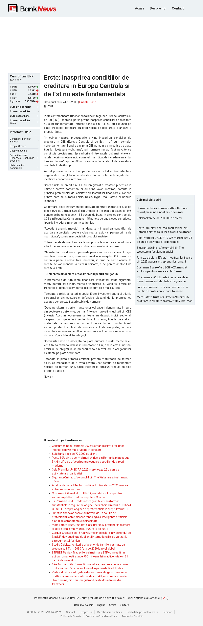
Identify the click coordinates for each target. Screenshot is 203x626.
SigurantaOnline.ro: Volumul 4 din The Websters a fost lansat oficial (160, 249)
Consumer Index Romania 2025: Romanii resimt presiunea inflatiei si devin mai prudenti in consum (162, 210)
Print (48, 106)
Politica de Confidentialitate (101, 616)
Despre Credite (24, 146)
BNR (164, 598)
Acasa (139, 8)
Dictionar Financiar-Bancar (24, 140)
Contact (178, 8)
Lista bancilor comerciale (24, 166)
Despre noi (158, 8)
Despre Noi (86, 612)
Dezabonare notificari (109, 612)
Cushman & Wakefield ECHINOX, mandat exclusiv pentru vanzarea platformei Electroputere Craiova (162, 269)
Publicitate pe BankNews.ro (142, 612)
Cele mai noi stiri (83, 604)
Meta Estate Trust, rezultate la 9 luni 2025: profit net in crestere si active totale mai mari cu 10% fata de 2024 (164, 299)
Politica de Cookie (70, 616)
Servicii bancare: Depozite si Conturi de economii (24, 158)
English (101, 604)
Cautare (124, 604)
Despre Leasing (24, 150)
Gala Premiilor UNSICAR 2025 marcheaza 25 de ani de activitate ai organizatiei (164, 239)
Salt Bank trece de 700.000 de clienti (74, 453)
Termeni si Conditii (132, 616)
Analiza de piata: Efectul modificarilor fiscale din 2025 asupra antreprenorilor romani (164, 259)
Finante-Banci (88, 102)
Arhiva (112, 604)
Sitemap (167, 612)
